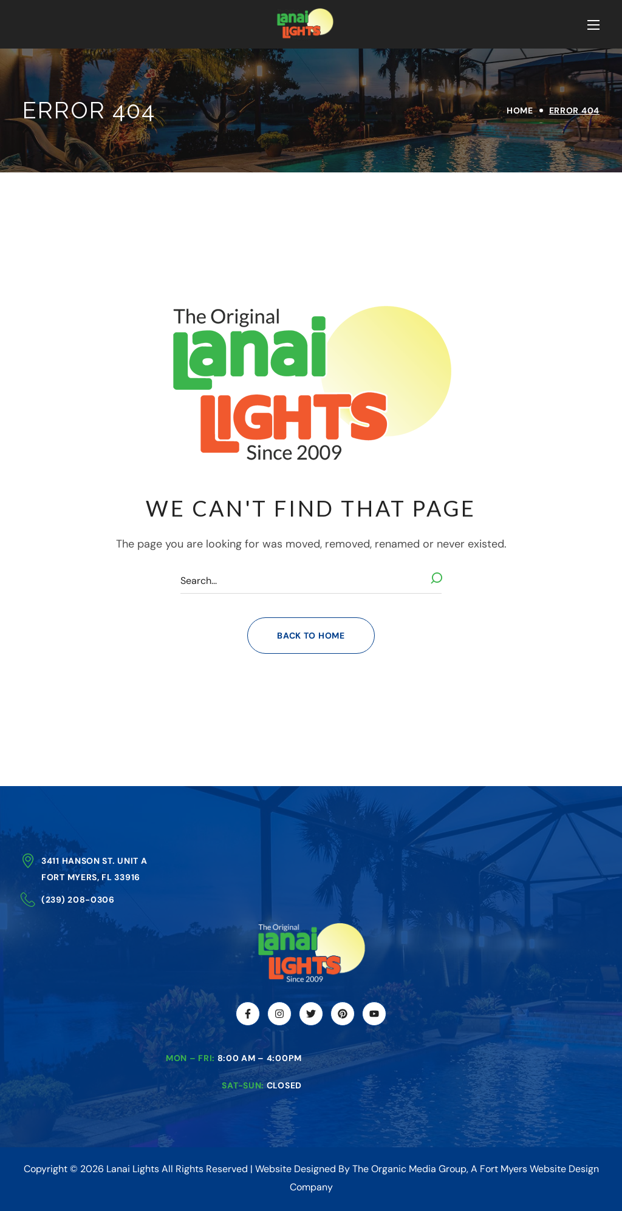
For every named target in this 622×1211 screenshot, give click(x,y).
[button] (310, 635)
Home (520, 110)
